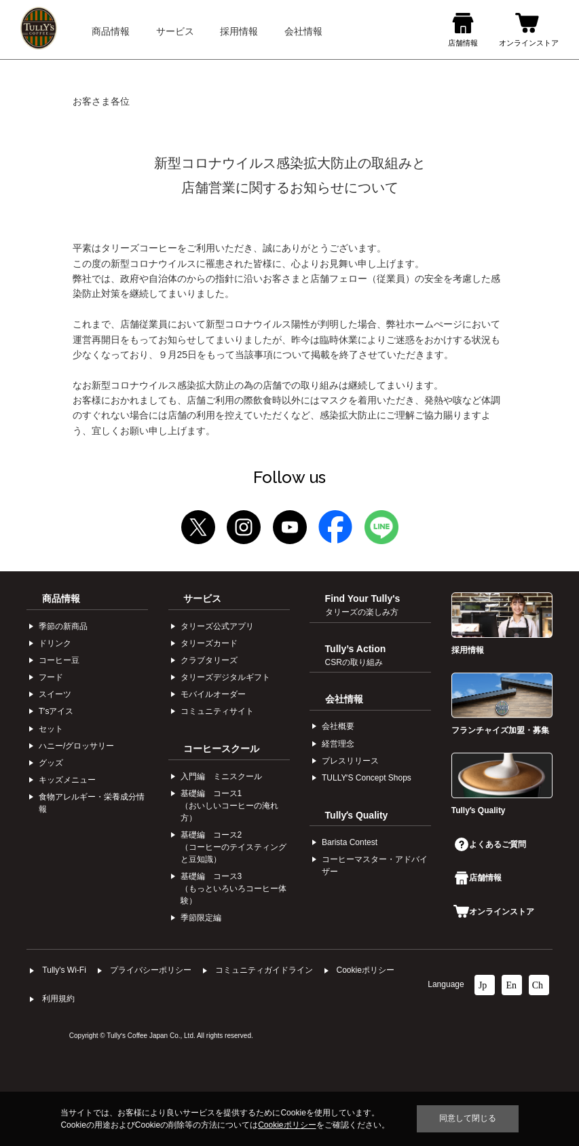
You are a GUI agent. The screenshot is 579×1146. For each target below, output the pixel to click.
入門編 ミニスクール (221, 776)
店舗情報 (478, 877)
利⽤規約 (58, 998)
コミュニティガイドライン (264, 970)
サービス (202, 598)
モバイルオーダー (213, 694)
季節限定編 (201, 918)
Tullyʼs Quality (356, 815)
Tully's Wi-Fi (64, 970)
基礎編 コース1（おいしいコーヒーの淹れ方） (229, 806)
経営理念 (338, 744)
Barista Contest (349, 842)
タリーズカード (209, 643)
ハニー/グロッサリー (76, 746)
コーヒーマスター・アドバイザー (375, 865)
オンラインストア (493, 911)
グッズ (51, 763)
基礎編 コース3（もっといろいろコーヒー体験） (233, 889)
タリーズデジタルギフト (225, 677)
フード (51, 677)
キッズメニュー (67, 780)
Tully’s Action (355, 654)
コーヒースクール (221, 748)
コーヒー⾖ (59, 660)
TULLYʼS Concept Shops (366, 778)
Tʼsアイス (56, 711)
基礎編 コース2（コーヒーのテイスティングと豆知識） (233, 847)
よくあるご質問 (490, 844)
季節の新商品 (63, 626)
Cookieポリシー (365, 970)
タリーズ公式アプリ (217, 626)
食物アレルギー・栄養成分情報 (92, 803)
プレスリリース (350, 761)
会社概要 (338, 726)
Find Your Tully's (362, 604)
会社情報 (344, 699)
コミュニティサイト (217, 711)
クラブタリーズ (209, 660)
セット (51, 729)
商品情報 (61, 598)
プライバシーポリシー (150, 970)
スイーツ (55, 694)
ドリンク (55, 643)
